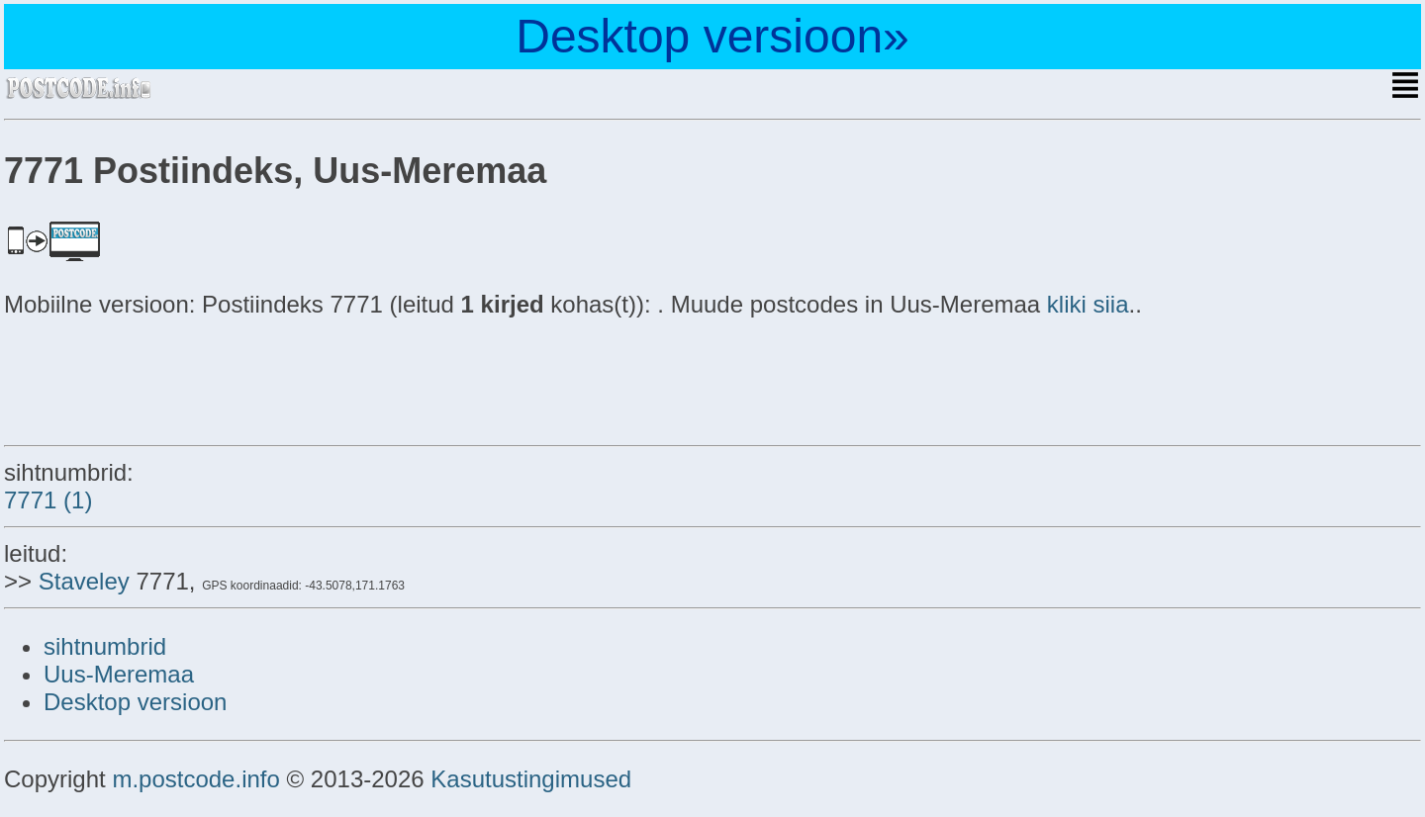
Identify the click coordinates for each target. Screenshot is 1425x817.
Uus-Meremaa (119, 674)
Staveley (84, 581)
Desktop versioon (135, 701)
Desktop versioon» (712, 36)
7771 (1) (48, 500)
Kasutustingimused (530, 779)
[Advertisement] (162, 377)
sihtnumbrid (105, 646)
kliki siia (1088, 304)
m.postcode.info (195, 779)
